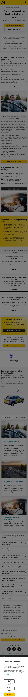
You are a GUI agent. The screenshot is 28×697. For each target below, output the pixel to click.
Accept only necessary (9, 688)
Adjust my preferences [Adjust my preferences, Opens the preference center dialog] (9, 681)
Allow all (9, 694)
